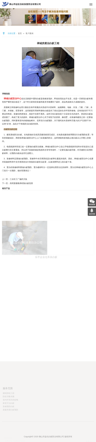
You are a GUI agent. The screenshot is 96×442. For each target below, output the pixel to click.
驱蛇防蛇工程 (8, 400)
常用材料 (37, 111)
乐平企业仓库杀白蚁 (46, 268)
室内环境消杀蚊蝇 (10, 407)
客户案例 (29, 33)
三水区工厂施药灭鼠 (18, 179)
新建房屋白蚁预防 (10, 417)
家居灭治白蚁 (8, 410)
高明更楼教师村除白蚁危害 (21, 183)
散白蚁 (74, 138)
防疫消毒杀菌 (8, 404)
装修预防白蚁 (8, 413)
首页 (20, 33)
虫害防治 (57, 167)
